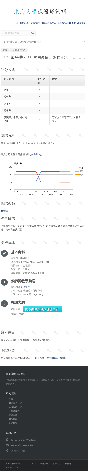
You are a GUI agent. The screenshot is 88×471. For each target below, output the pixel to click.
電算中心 (56, 463)
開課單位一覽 (15, 403)
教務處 (68, 463)
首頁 (11, 399)
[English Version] (76, 22)
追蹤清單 (35, 22)
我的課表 (24, 22)
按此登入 (35, 154)
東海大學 (10, 463)
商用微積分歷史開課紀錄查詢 (50, 358)
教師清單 (13, 423)
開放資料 (13, 419)
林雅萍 (4, 211)
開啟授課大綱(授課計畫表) (42, 309)
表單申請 (13, 415)
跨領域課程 (14, 411)
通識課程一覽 (15, 407)
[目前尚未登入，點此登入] (55, 22)
